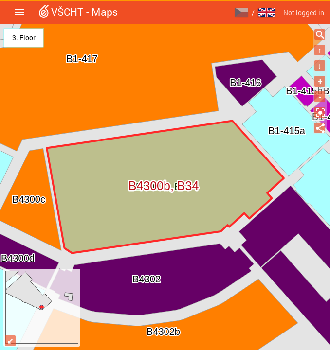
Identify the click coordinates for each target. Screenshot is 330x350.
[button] (19, 12)
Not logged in (303, 12)
